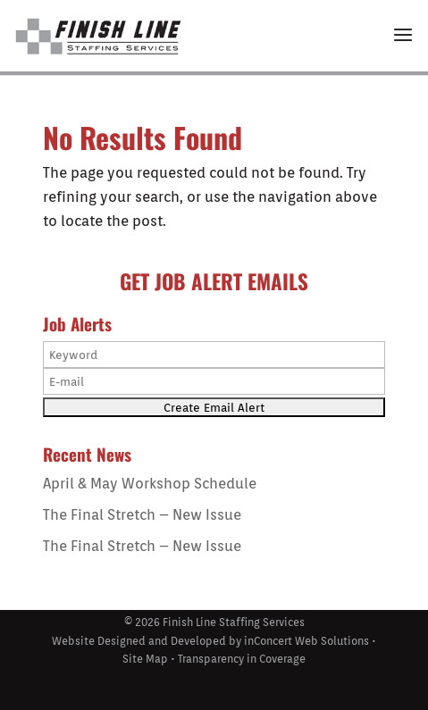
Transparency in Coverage (242, 658)
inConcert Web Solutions (306, 640)
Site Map (145, 658)
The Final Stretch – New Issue (142, 514)
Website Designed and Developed (139, 640)
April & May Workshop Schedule (149, 483)
